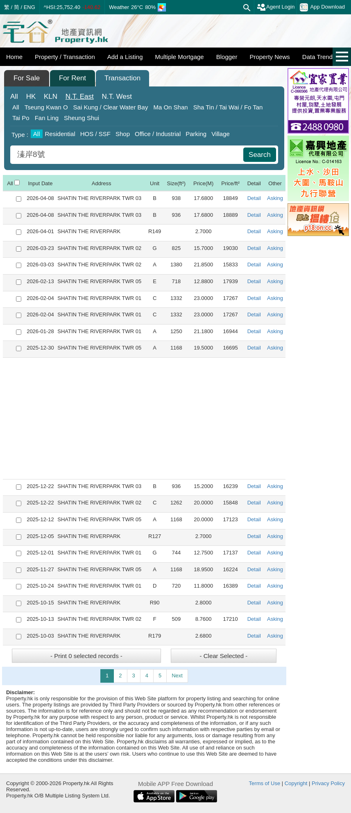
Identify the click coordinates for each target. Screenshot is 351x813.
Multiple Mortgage (179, 56)
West (117, 96)
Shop (122, 133)
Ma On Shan (170, 107)
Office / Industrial (158, 133)
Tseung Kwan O (46, 107)
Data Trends (319, 56)
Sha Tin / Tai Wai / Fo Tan (228, 107)
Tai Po (20, 117)
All (14, 96)
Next (177, 675)
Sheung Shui (81, 117)
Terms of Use (265, 783)
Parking (196, 133)
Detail (254, 198)
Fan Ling (47, 117)
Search (260, 155)
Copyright (296, 783)
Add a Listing (125, 56)
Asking (275, 198)
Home (14, 56)
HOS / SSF (95, 133)
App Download (322, 7)
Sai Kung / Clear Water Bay (110, 107)
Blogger (227, 56)
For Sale (27, 78)
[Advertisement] (144, 418)
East (80, 96)
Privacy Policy (328, 783)
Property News (269, 56)
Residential (60, 133)
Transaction (122, 78)
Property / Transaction (65, 56)
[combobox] (127, 154)
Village (220, 133)
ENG (29, 7)
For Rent (72, 78)
